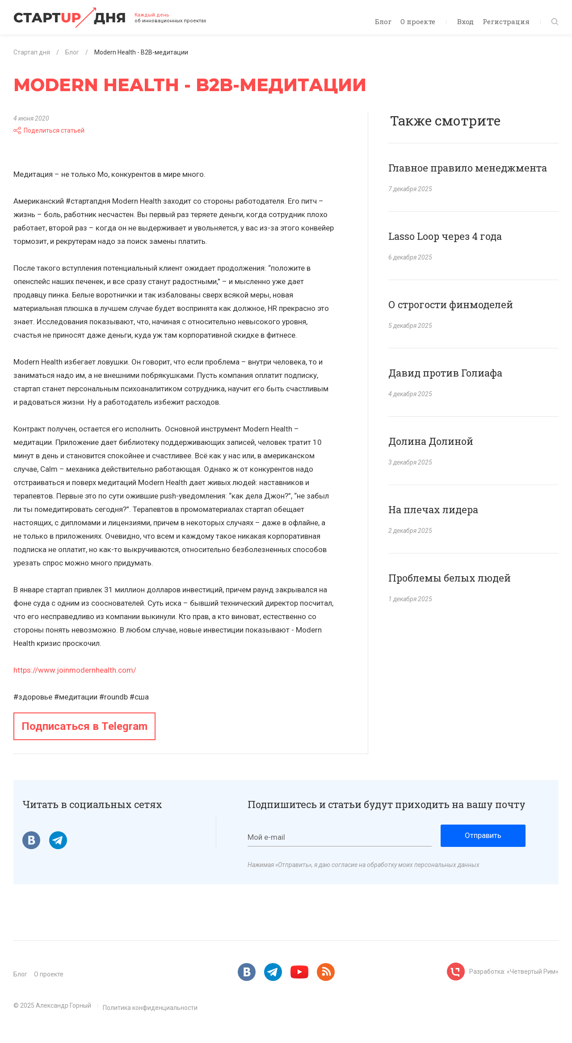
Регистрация (506, 21)
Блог (383, 21)
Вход (465, 21)
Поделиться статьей (48, 130)
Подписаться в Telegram (84, 726)
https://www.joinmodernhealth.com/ (74, 670)
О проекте (417, 21)
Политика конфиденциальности (150, 1007)
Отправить (483, 835)
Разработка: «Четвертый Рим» (514, 971)
